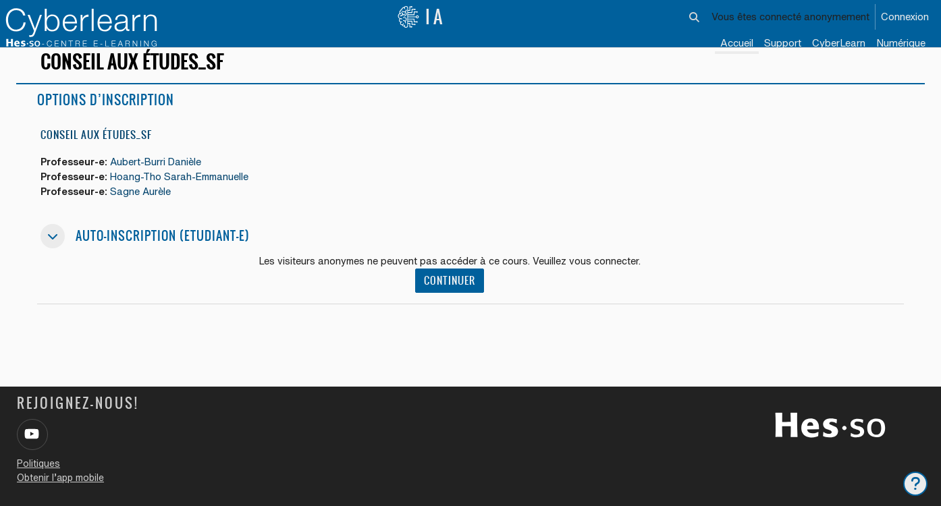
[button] (694, 17)
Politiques (38, 463)
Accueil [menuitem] (736, 43)
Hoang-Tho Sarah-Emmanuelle (186, 193)
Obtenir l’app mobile (60, 477)
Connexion (905, 16)
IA (421, 16)
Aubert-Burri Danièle (161, 178)
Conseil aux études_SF (96, 150)
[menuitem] (839, 44)
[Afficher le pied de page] (915, 484)
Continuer (451, 298)
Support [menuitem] (782, 43)
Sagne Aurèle (145, 208)
